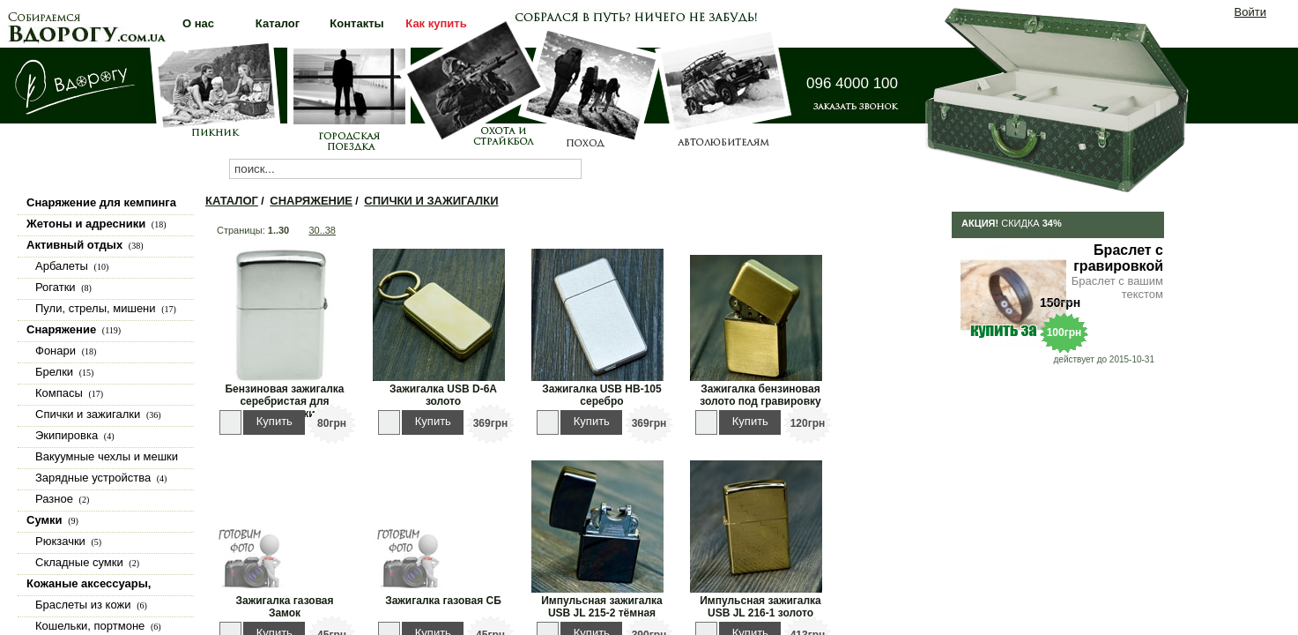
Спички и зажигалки (431, 200)
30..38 (322, 230)
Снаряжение (311, 200)
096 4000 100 (852, 83)
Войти (1250, 12)
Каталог (231, 200)
